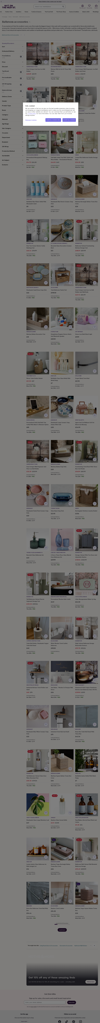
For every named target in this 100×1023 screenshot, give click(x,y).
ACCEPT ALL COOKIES (69, 120)
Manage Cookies (31, 120)
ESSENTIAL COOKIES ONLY (53, 120)
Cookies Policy (32, 113)
